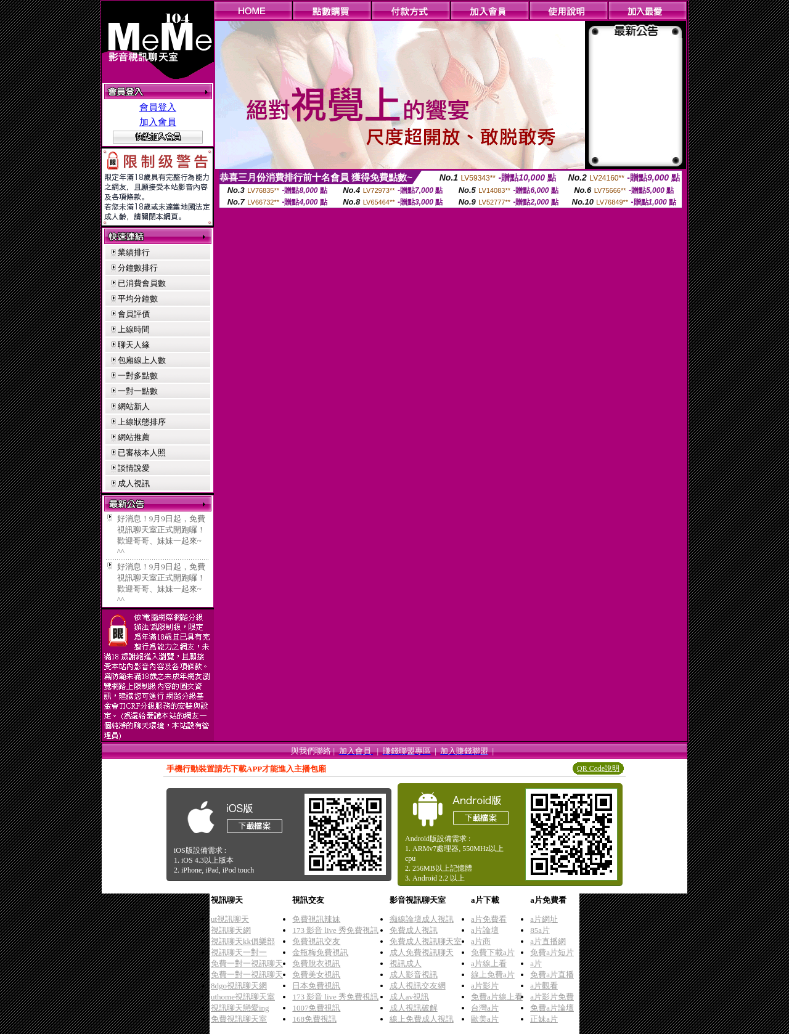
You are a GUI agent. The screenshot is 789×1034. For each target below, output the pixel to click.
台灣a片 (485, 1007)
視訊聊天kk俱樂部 (243, 941)
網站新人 (134, 406)
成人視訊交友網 (418, 985)
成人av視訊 (409, 996)
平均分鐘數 (138, 298)
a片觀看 (544, 985)
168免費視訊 (314, 1019)
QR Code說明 (598, 768)
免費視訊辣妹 (316, 919)
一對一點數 (138, 391)
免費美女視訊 (316, 974)
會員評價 (134, 314)
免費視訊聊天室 (239, 1019)
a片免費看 (489, 919)
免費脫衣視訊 (316, 963)
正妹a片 (544, 1019)
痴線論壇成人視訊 (422, 919)
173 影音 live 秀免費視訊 (335, 930)
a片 (536, 963)
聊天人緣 (134, 344)
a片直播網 (548, 941)
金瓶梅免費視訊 (320, 952)
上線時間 (134, 329)
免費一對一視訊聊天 (247, 963)
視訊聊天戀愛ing (240, 1007)
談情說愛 (134, 468)
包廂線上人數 (142, 360)
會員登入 (157, 107)
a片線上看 (489, 963)
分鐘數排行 (138, 267)
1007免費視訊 (316, 1007)
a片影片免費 (552, 996)
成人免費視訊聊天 (422, 952)
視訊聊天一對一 (239, 952)
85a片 (540, 930)
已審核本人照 (142, 452)
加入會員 (157, 122)
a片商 (481, 941)
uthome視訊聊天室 (243, 996)
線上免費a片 (493, 974)
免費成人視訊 (414, 930)
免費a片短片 (552, 952)
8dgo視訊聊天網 (239, 985)
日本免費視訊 (316, 985)
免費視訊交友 (316, 941)
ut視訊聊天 (230, 919)
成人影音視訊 (414, 974)
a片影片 (485, 985)
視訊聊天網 (231, 930)
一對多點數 (138, 375)
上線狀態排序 (142, 421)
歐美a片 (485, 1019)
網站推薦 (134, 437)
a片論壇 (485, 930)
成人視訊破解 (414, 1007)
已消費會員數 (142, 283)
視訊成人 (406, 963)
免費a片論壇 (552, 1007)
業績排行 (134, 252)
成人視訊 (134, 483)
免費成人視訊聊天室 (426, 941)
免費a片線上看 (497, 996)
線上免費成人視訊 (422, 1019)
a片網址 (544, 919)
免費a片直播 (552, 974)
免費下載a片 (493, 952)
